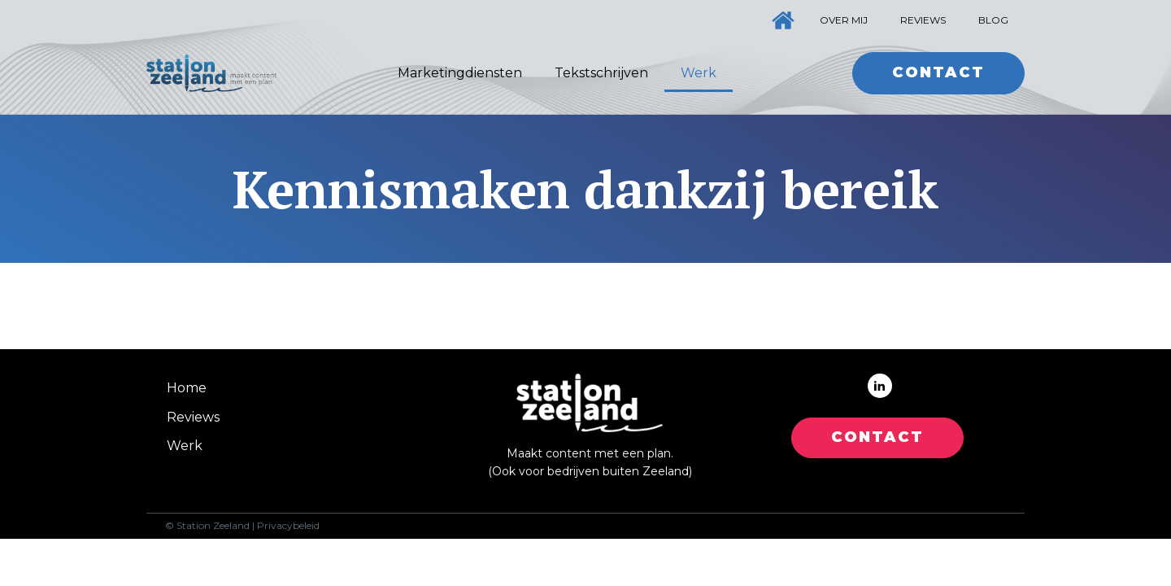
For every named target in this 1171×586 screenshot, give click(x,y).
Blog (993, 20)
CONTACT (877, 437)
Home (187, 388)
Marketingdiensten (460, 73)
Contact (938, 72)
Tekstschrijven (601, 73)
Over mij (844, 20)
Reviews (923, 20)
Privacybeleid (288, 525)
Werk (698, 73)
